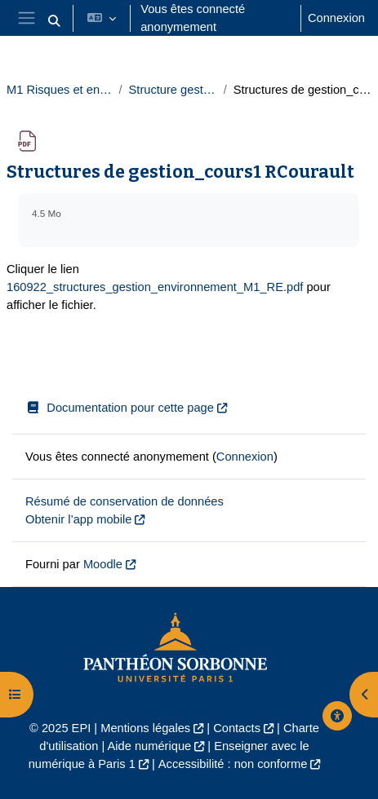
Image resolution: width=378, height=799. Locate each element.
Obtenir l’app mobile (78, 519)
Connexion (336, 17)
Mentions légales (145, 728)
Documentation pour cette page (119, 407)
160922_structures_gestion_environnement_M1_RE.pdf (155, 287)
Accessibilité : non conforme (232, 763)
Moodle (102, 564)
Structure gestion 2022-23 (173, 89)
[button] (54, 21)
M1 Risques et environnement (59, 89)
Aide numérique (150, 746)
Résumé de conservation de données (124, 501)
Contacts (236, 728)
